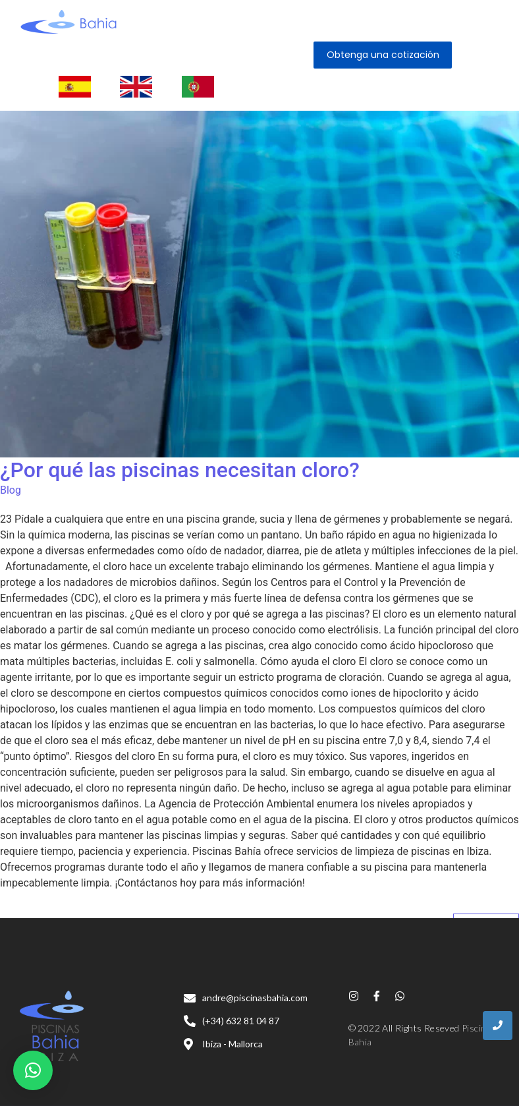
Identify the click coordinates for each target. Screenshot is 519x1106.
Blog (10, 490)
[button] (33, 1070)
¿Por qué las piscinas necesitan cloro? (180, 469)
